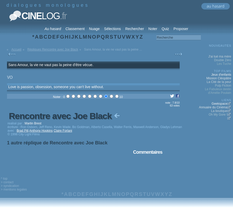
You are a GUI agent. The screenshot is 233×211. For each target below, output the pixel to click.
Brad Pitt (22, 130)
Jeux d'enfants (221, 74)
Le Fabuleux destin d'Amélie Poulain (218, 91)
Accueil (16, 49)
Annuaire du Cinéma (213, 107)
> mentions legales (14, 189)
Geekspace (219, 104)
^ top (4, 178)
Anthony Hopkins (41, 130)
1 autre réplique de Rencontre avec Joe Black (57, 142)
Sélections (112, 29)
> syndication (10, 186)
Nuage (94, 29)
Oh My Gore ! (218, 114)
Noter (152, 29)
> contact (7, 182)
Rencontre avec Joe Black (65, 116)
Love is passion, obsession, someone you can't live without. (56, 87)
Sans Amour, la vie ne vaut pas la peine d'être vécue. (50, 65)
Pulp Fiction (223, 85)
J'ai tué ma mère (219, 56)
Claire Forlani (63, 130)
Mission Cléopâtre (218, 78)
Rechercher (134, 29)
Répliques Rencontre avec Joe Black (52, 49)
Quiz (165, 29)
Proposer (180, 29)
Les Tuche (224, 64)
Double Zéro (222, 60)
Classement (75, 29)
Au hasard (53, 29)
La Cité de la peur (219, 82)
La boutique (219, 111)
